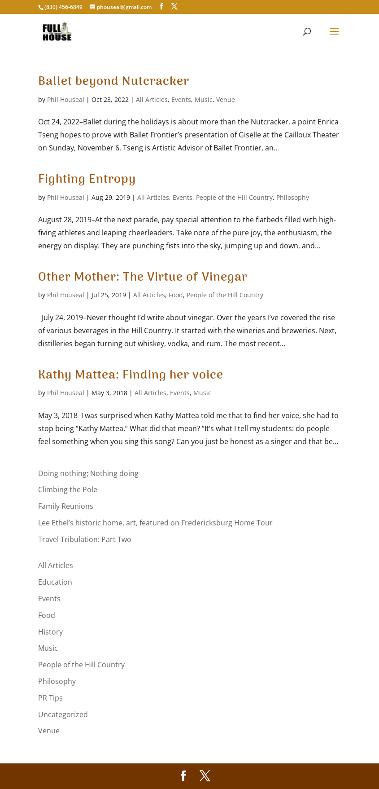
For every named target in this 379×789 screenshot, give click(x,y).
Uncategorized (63, 714)
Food (176, 295)
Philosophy (292, 197)
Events (181, 99)
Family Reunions (65, 506)
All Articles (152, 99)
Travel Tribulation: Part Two (84, 539)
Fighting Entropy (87, 180)
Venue (225, 99)
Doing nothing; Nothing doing (88, 473)
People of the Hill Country (234, 197)
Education (55, 582)
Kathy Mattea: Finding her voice (130, 375)
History (50, 632)
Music (204, 99)
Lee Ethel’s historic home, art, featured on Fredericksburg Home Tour (155, 523)
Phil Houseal (65, 99)
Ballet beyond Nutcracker (113, 82)
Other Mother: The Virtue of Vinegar (143, 277)
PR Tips (50, 698)
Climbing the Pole (67, 489)
